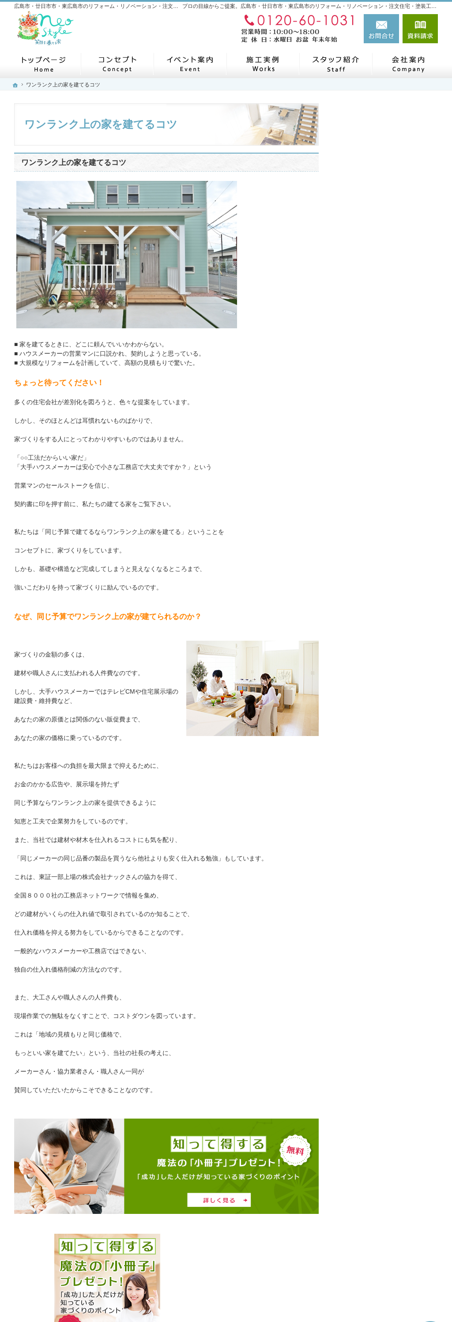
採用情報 (358, 747)
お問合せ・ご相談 (371, 767)
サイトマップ (364, 849)
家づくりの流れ (367, 423)
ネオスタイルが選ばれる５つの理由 (389, 468)
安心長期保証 (364, 443)
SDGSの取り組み (370, 623)
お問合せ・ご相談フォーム (385, 1258)
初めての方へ (364, 402)
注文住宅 (358, 383)
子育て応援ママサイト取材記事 (389, 603)
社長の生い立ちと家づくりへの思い (389, 496)
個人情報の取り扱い (374, 829)
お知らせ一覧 (364, 788)
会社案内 (358, 644)
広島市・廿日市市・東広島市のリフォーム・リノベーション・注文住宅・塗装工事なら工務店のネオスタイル (260, 1299)
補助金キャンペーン (374, 541)
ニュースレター (367, 665)
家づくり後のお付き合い (380, 582)
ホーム (355, 305)
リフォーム (361, 365)
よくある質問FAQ (371, 521)
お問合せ (381, 28)
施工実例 (358, 346)
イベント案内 (364, 726)
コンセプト (361, 326)
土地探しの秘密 (367, 562)
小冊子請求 (361, 808)
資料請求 (420, 28)
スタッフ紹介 (364, 706)
